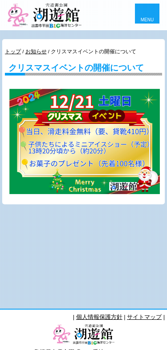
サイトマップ (144, 317)
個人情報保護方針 (99, 317)
